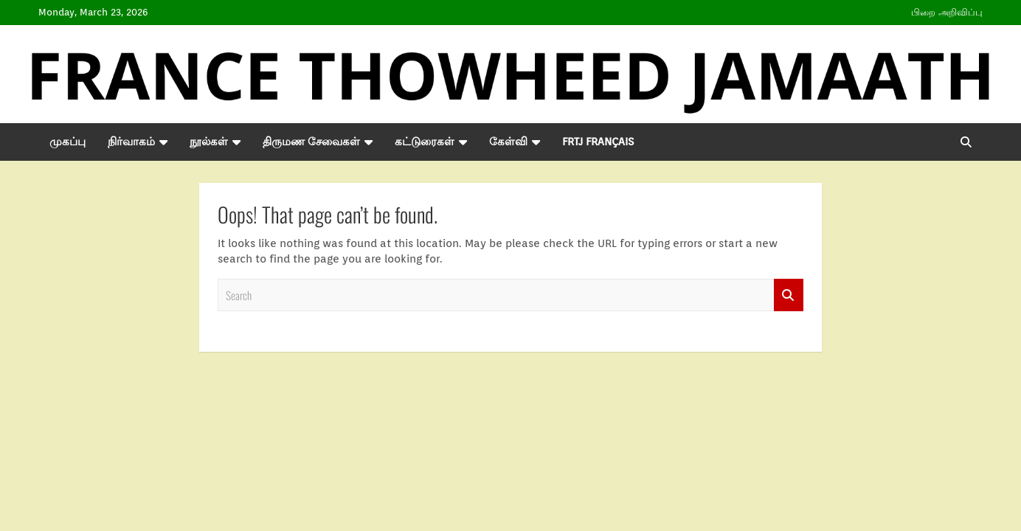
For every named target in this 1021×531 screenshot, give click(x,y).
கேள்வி (508, 141)
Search (788, 295)
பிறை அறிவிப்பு (947, 12)
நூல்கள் (209, 141)
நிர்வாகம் (131, 141)
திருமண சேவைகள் (311, 141)
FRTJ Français (598, 141)
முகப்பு (67, 141)
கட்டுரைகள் (424, 141)
